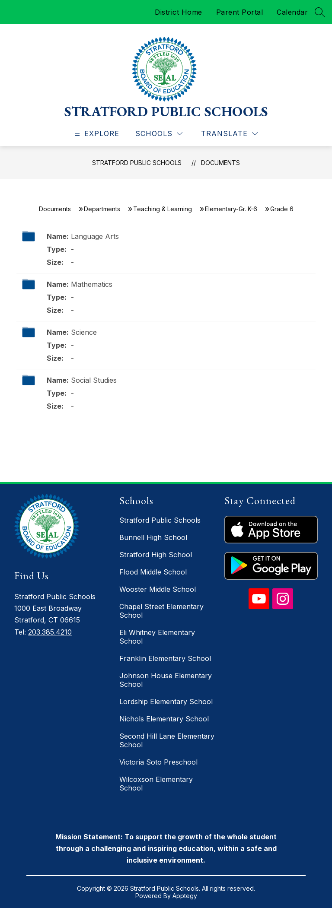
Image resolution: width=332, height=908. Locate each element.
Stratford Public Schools (137, 162)
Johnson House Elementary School (165, 680)
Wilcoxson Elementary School (156, 783)
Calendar (292, 12)
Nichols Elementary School (164, 718)
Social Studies (94, 380)
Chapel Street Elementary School (161, 610)
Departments (102, 209)
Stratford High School (155, 554)
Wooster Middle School (157, 589)
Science (84, 332)
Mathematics (91, 284)
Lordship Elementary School (166, 701)
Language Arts (95, 236)
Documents (220, 162)
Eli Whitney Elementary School (157, 636)
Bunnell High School (153, 537)
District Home (178, 12)
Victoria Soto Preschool (158, 762)
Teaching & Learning (162, 209)
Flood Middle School (153, 572)
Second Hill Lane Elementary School (166, 740)
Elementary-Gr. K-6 (231, 209)
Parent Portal (239, 12)
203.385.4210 (50, 632)
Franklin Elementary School (165, 658)
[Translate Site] (229, 133)
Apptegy (184, 895)
